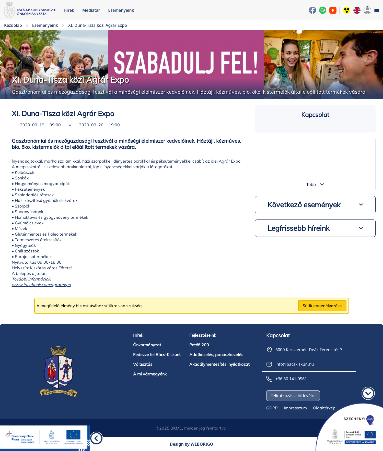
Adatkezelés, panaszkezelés (216, 354)
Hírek (69, 10)
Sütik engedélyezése (322, 306)
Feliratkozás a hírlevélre (293, 395)
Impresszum (295, 407)
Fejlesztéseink (202, 335)
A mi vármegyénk (150, 373)
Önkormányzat (147, 344)
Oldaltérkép (324, 407)
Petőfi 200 (199, 344)
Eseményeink (121, 10)
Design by (191, 444)
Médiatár (91, 10)
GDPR (272, 407)
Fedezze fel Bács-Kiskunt (157, 354)
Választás (142, 364)
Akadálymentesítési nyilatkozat (219, 364)
